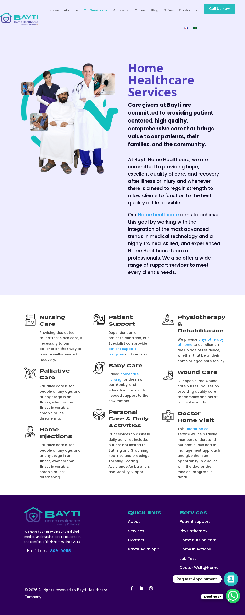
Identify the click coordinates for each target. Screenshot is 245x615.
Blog (154, 10)
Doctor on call (198, 428)
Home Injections (195, 549)
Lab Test (188, 558)
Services (136, 531)
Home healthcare (158, 214)
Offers (168, 10)
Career (140, 10)
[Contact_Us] (231, 579)
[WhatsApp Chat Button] (233, 596)
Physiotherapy (193, 531)
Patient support (195, 521)
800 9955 (60, 551)
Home (54, 10)
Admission (121, 10)
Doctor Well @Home (199, 567)
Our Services (93, 10)
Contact (136, 540)
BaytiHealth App (143, 549)
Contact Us (188, 10)
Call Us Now (219, 8)
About (69, 10)
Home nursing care (198, 540)
